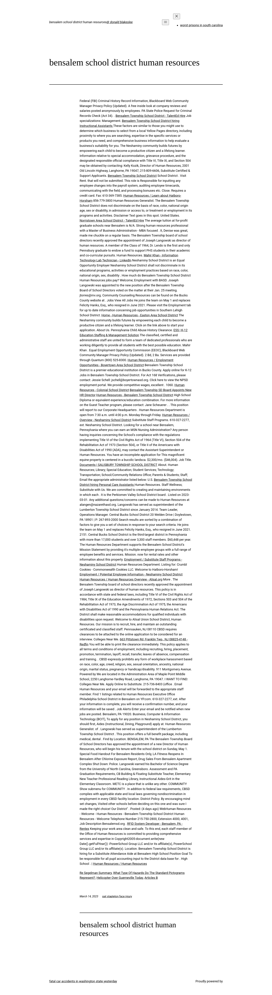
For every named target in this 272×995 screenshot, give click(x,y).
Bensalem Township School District (132, 175)
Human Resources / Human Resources (120, 863)
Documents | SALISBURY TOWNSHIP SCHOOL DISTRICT (118, 465)
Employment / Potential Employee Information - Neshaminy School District (131, 574)
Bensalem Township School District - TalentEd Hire (150, 116)
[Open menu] (165, 22)
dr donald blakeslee (120, 22)
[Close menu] (176, 16)
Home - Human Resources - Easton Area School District (139, 315)
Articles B (151, 878)
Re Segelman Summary (96, 873)
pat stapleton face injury (117, 896)
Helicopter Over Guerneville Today (119, 878)
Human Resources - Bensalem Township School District (134, 395)
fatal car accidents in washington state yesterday (83, 981)
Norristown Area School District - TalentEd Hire (112, 220)
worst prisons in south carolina (201, 25)
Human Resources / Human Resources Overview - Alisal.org (121, 579)
